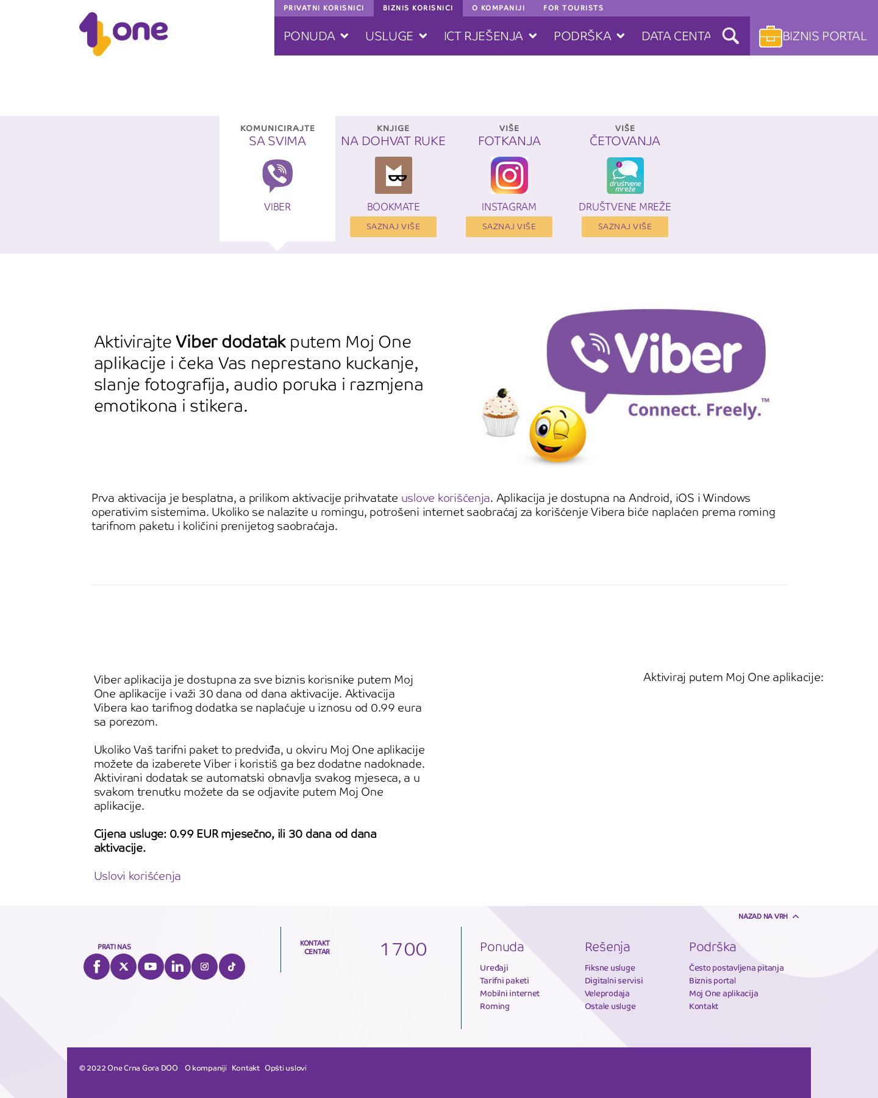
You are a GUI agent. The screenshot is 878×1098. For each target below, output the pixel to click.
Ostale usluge (610, 1006)
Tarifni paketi (504, 980)
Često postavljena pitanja (736, 968)
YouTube (151, 967)
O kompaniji (206, 1068)
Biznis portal (712, 980)
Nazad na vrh (763, 916)
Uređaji (494, 968)
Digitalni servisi (614, 980)
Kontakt (703, 1006)
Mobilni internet (510, 993)
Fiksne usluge (610, 968)
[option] (277, 185)
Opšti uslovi (286, 1068)
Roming (494, 1006)
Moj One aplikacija (723, 993)
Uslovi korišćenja (138, 876)
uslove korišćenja (446, 498)
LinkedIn (178, 967)
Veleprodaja (607, 993)
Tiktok (232, 967)
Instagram (204, 967)
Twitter (123, 967)
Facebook (97, 967)
